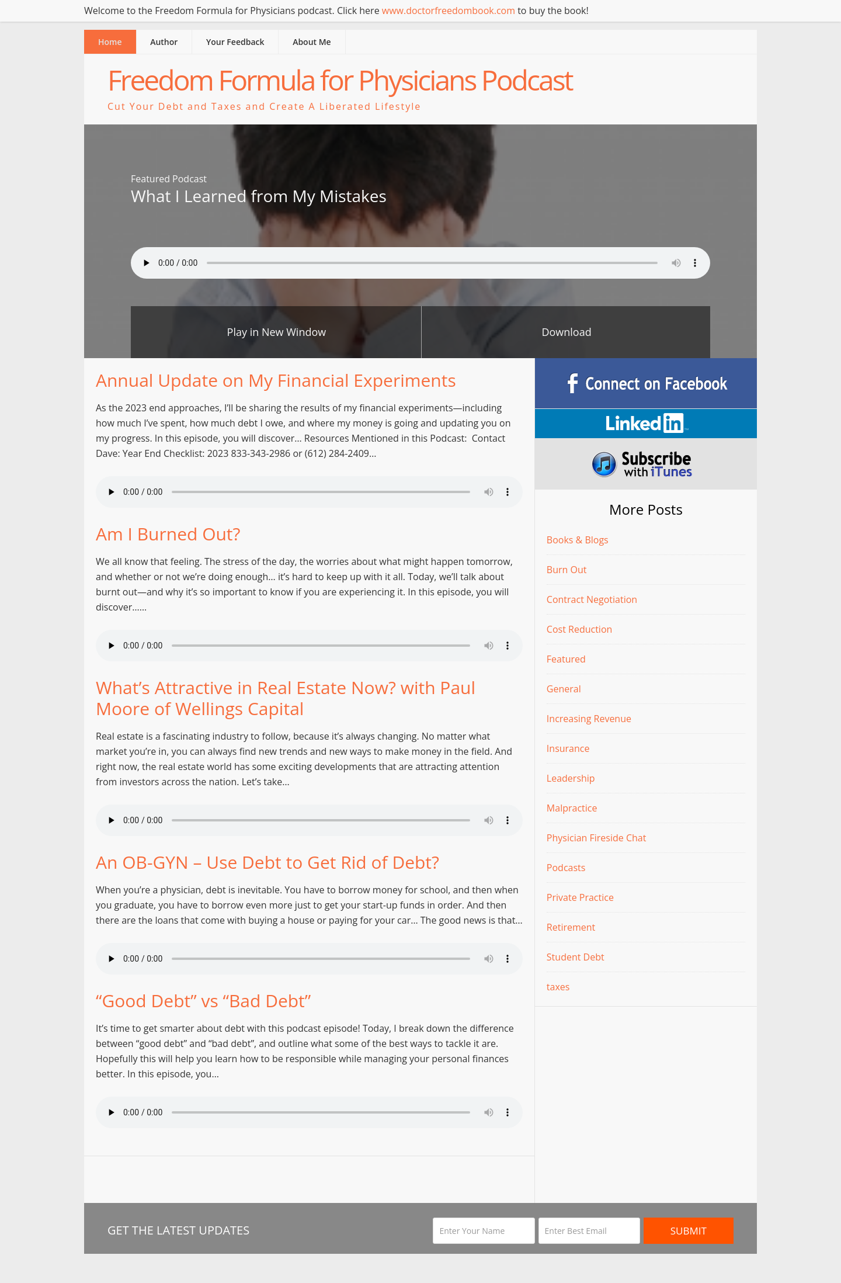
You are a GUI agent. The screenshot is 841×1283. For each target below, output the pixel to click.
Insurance (568, 748)
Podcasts (566, 867)
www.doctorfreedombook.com (448, 10)
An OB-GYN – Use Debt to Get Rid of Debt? (267, 862)
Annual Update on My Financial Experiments (276, 380)
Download (566, 332)
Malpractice (572, 808)
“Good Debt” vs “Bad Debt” (203, 1000)
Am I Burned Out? (168, 534)
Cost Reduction (580, 629)
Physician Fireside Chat (597, 837)
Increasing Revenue (589, 718)
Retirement (571, 927)
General (564, 688)
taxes (558, 986)
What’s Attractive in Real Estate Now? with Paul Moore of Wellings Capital (285, 697)
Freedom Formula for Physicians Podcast (339, 80)
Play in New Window (276, 332)
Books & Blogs (578, 539)
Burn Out (567, 569)
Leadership (571, 778)
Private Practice (580, 897)
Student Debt (575, 957)
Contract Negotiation (592, 599)
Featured (566, 659)
